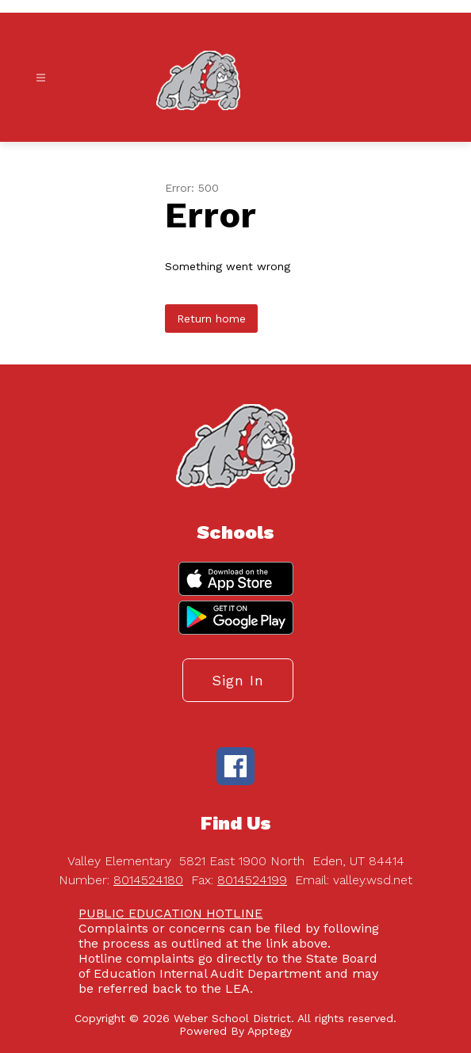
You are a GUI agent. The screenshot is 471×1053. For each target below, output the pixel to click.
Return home (211, 318)
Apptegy (269, 1030)
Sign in (238, 680)
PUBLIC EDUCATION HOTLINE (170, 913)
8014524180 (148, 879)
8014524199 (252, 879)
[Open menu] (41, 78)
